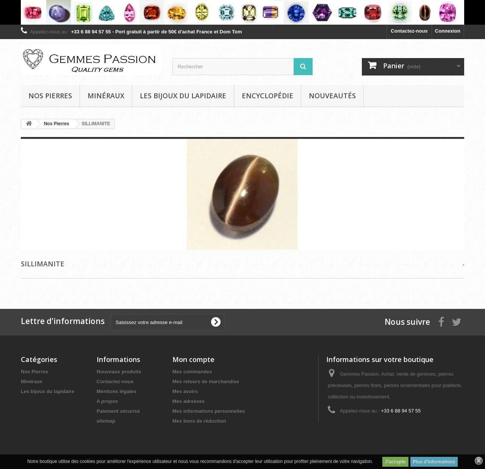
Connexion (447, 31)
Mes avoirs (185, 391)
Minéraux (106, 95)
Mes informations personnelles (208, 411)
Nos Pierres (34, 372)
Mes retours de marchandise (205, 381)
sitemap (106, 421)
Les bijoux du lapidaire (183, 95)
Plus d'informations (434, 461)
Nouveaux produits (119, 372)
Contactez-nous (409, 31)
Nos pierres (50, 95)
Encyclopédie (267, 95)
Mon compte (193, 359)
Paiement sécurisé (118, 411)
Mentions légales (116, 391)
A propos (107, 401)
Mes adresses (188, 401)
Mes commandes (192, 372)
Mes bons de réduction (199, 421)
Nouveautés (332, 95)
